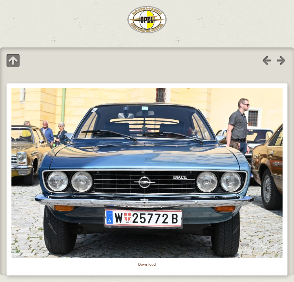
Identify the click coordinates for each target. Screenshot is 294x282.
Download (147, 264)
